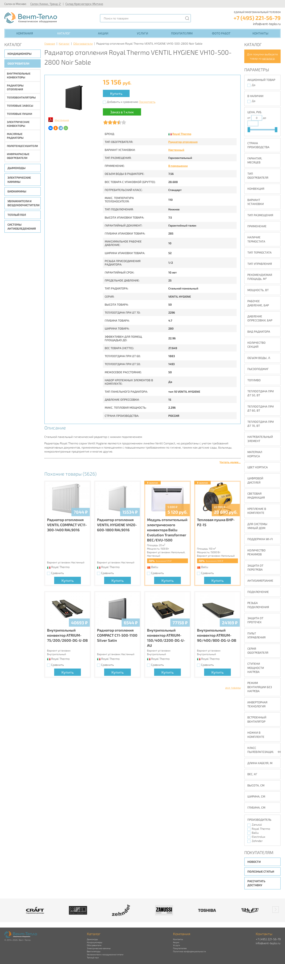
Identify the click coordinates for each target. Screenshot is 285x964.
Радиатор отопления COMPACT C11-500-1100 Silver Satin (117, 635)
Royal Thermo (181, 133)
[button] (275, 909)
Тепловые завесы (20, 105)
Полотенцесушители (22, 145)
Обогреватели (18, 63)
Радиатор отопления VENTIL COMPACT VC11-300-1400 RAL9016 (67, 524)
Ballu (255, 832)
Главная (49, 43)
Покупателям (182, 33)
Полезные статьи (260, 871)
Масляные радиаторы (15, 135)
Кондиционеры (19, 53)
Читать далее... (230, 462)
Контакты (260, 33)
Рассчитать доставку (256, 883)
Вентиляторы (93, 951)
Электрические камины (19, 179)
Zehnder (257, 840)
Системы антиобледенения (21, 226)
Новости (254, 861)
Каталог (63, 33)
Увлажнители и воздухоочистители (23, 203)
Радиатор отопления (183, 141)
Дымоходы (16, 168)
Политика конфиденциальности (189, 951)
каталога (268, 58)
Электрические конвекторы (18, 123)
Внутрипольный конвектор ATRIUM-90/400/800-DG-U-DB (216, 635)
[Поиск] (187, 18)
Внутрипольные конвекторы (19, 75)
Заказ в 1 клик (122, 112)
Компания (24, 33)
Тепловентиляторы (21, 97)
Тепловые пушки (19, 113)
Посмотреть (147, 101)
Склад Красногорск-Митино (84, 3)
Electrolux (258, 836)
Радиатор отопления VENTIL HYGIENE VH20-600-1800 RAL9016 (117, 524)
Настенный (176, 149)
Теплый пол (16, 214)
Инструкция (62, 120)
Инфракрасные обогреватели (18, 155)
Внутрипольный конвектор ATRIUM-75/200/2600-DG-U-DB (67, 635)
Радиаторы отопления (15, 87)
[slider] (249, 129)
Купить (116, 93)
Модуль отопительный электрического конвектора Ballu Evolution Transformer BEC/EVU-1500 (167, 529)
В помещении (178, 165)
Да (253, 85)
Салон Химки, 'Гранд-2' (45, 3)
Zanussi (257, 824)
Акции (103, 33)
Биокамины (16, 191)
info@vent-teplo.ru (267, 24)
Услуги (142, 33)
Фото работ (221, 33)
